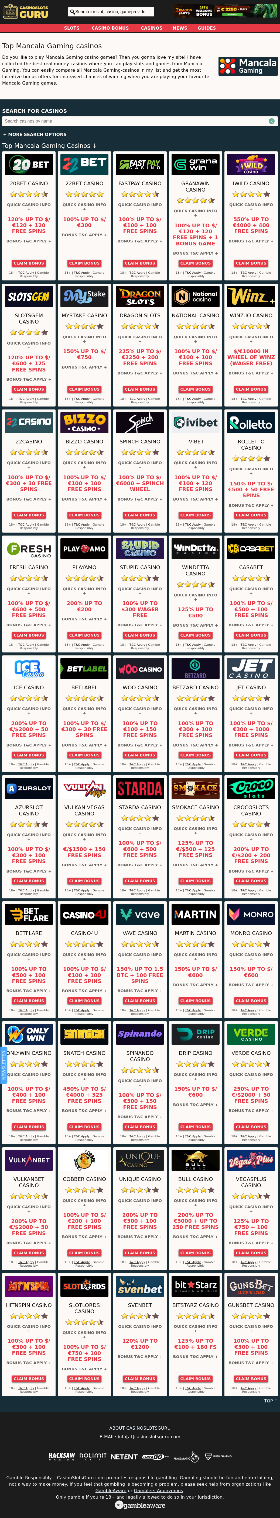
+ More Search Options (35, 134)
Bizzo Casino (84, 442)
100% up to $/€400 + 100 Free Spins (29, 1095)
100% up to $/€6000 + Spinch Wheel (140, 484)
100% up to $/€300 (84, 222)
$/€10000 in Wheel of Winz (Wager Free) (251, 358)
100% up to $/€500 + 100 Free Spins (251, 609)
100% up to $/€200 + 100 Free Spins (84, 1221)
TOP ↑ (271, 1401)
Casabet (251, 567)
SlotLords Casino (84, 1308)
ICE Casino (29, 688)
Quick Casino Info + (29, 207)
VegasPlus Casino (251, 1182)
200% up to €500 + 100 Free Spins (140, 1221)
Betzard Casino (195, 688)
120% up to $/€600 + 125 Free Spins (29, 364)
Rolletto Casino (251, 445)
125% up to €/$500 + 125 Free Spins (195, 849)
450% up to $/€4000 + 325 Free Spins (84, 1095)
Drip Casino (195, 1053)
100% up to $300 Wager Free (140, 609)
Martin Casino (195, 933)
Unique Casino (140, 1179)
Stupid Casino (140, 567)
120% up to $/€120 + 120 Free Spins (29, 226)
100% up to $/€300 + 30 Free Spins (29, 484)
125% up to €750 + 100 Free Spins (251, 1227)
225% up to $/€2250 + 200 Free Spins (140, 358)
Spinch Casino (140, 442)
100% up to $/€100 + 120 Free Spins (195, 484)
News (180, 28)
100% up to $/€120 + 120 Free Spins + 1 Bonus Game (195, 235)
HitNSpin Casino (29, 1305)
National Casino (196, 315)
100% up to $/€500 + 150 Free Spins (140, 1101)
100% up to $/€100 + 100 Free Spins (140, 226)
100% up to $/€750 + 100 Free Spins (84, 1353)
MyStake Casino (84, 315)
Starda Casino (140, 807)
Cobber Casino (84, 1179)
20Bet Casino (29, 183)
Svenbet (140, 1305)
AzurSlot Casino (29, 810)
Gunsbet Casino (251, 1305)
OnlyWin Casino (29, 1053)
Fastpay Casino (140, 183)
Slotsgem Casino (29, 318)
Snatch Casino (84, 1053)
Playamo (84, 567)
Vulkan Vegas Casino (84, 810)
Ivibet (195, 442)
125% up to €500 (195, 613)
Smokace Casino (195, 807)
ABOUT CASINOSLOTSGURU (139, 1428)
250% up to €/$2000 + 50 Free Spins (251, 1095)
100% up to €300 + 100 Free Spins (195, 730)
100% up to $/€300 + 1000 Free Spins (251, 730)
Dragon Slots (140, 315)
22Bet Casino (84, 183)
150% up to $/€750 (84, 354)
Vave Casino (140, 933)
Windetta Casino (195, 570)
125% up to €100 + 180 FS (196, 1344)
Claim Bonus (29, 263)
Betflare (29, 933)
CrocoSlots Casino (251, 810)
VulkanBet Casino (29, 1182)
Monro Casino (251, 933)
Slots (72, 28)
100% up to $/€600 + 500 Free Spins (29, 609)
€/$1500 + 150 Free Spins (84, 852)
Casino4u (84, 933)
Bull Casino (195, 1179)
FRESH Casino (28, 567)
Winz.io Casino (251, 315)
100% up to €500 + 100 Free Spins (29, 975)
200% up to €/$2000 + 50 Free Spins (28, 730)
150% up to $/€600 (195, 972)
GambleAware (111, 1490)
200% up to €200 (84, 606)
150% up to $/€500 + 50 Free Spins (251, 490)
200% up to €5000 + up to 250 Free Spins (195, 1221)
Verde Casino (251, 1053)
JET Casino (251, 688)
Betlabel (84, 688)
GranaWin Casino (195, 186)
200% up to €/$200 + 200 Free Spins (251, 855)
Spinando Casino (139, 1056)
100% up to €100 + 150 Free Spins (140, 730)
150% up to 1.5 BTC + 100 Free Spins (140, 975)
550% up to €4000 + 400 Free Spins (251, 226)
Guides (207, 28)
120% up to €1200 (140, 1344)
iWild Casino (251, 183)
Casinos (151, 28)
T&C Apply (26, 273)
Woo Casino (139, 688)
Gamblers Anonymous (158, 1490)
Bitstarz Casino (195, 1305)
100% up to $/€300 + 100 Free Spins (29, 855)
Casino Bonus (110, 28)
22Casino (29, 442)
